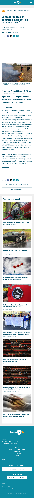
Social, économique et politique (17, 449)
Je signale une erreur (17, 189)
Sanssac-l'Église (11, 11)
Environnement (5, 13)
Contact (4, 439)
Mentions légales (6, 486)
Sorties (3, 459)
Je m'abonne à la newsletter (17, 469)
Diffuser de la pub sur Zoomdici (10, 441)
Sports (17, 455)
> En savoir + (5, 167)
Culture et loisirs (17, 451)
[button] (31, 2)
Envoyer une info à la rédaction (9, 443)
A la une (17, 447)
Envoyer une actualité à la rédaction (18, 184)
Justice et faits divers (24, 11)
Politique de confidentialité (8, 488)
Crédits (3, 483)
